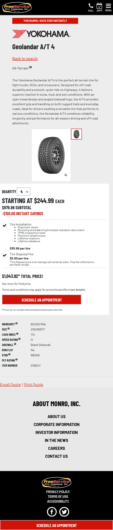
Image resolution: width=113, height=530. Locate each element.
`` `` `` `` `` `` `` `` (23, 192)
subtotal (23, 207)
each (59, 201)
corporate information (56, 424)
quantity (16, 192)
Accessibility (58, 501)
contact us (56, 456)
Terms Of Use (58, 496)
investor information (56, 432)
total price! (31, 276)
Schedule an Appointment (42, 300)
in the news (56, 440)
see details (77, 289)
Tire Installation (47, 233)
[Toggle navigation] (108, 7)
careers (56, 448)
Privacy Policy (58, 491)
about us (57, 416)
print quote (33, 384)
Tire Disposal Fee (22, 254)
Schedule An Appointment (56, 525)
